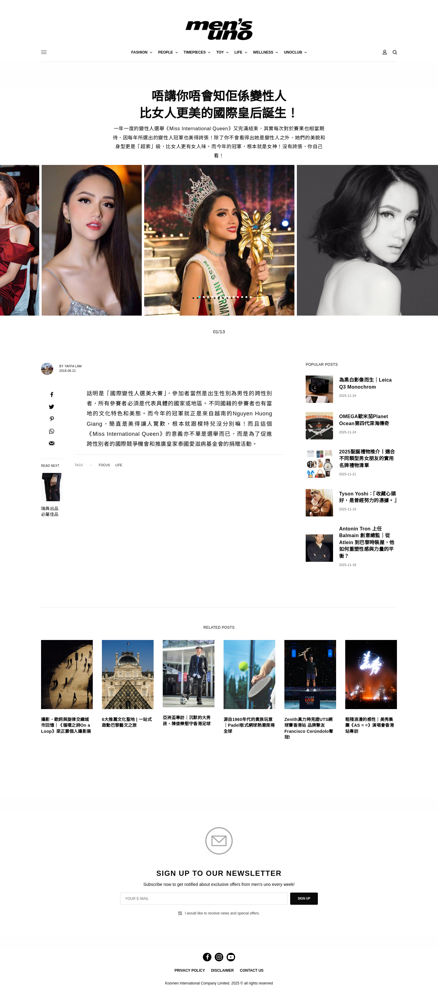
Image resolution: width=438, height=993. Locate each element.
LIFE (118, 465)
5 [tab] (216, 297)
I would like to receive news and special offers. (222, 913)
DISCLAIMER (222, 970)
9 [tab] (233, 297)
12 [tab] (246, 297)
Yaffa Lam (73, 366)
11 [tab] (242, 297)
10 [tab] (238, 297)
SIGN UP (304, 898)
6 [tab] (221, 297)
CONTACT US (252, 970)
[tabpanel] (219, 240)
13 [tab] (251, 297)
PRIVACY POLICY (190, 970)
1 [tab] (199, 297)
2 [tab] (204, 297)
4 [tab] (212, 297)
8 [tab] (229, 297)
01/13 (219, 331)
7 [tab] (225, 297)
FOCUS (104, 465)
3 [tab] (208, 297)
